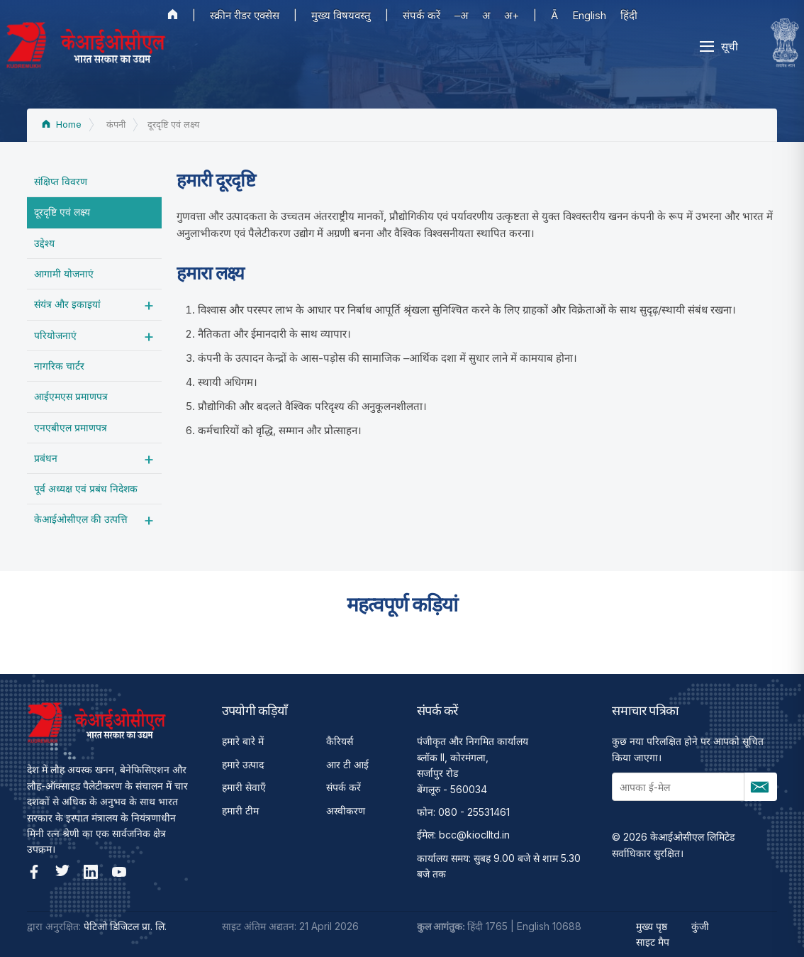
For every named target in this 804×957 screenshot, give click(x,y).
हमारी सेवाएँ (244, 787)
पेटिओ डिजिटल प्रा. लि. (125, 926)
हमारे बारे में (243, 741)
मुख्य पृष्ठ (651, 926)
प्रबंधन (45, 458)
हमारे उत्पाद (243, 764)
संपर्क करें (421, 15)
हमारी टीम (240, 810)
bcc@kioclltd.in (474, 835)
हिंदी (628, 15)
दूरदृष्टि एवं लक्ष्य (62, 212)
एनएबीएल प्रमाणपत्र (70, 427)
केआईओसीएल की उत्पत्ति (81, 519)
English (589, 15)
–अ (461, 15)
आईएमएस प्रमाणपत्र (71, 396)
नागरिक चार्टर (59, 366)
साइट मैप (652, 942)
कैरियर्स (339, 741)
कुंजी (700, 926)
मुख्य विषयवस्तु (341, 15)
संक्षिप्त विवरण (60, 181)
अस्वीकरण (345, 810)
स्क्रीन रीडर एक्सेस (244, 15)
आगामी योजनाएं (64, 273)
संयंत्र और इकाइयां (67, 304)
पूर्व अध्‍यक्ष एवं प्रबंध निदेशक (86, 488)
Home (62, 124)
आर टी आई (347, 764)
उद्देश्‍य (44, 243)
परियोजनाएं (55, 335)
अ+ (511, 15)
